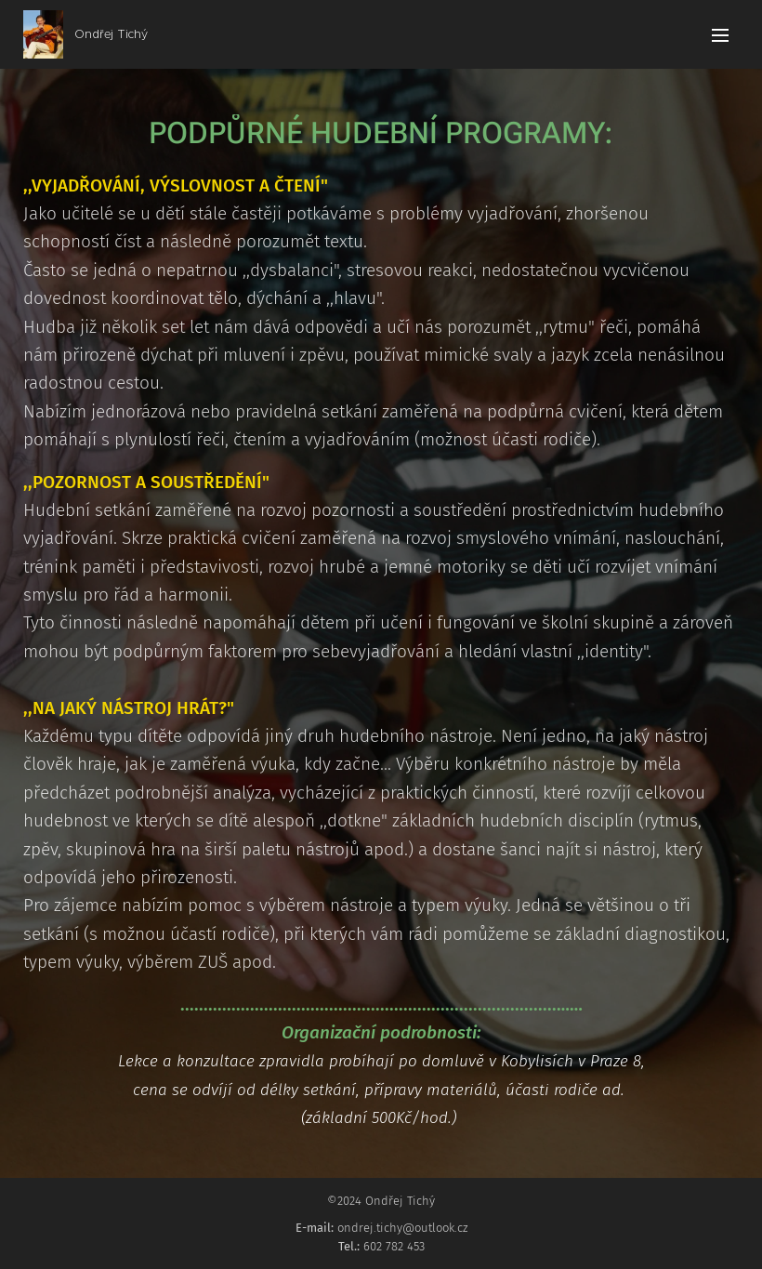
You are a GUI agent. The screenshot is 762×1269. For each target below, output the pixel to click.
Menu (720, 35)
